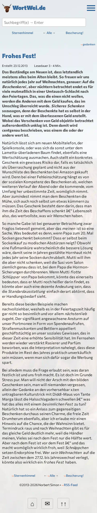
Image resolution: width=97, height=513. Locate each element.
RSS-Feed (71, 485)
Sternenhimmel (22, 32)
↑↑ (63, 503)
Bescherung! (74, 32)
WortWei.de (29, 7)
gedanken (89, 44)
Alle (49, 32)
